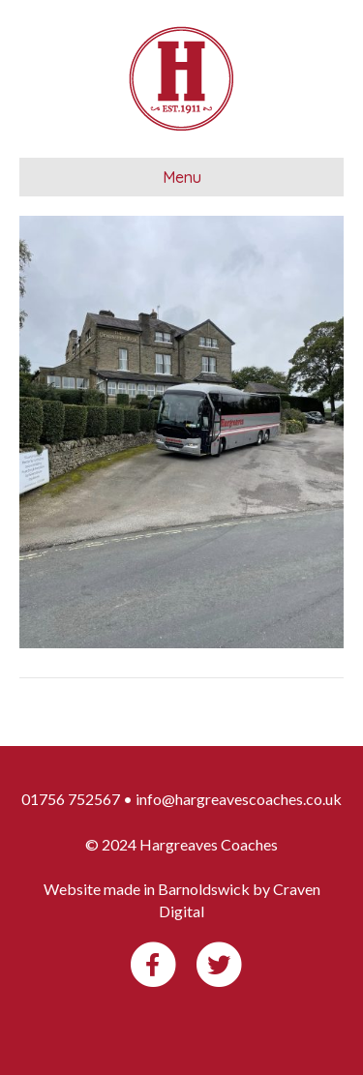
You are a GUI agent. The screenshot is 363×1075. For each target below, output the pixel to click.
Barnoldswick (204, 889)
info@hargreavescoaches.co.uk (239, 799)
